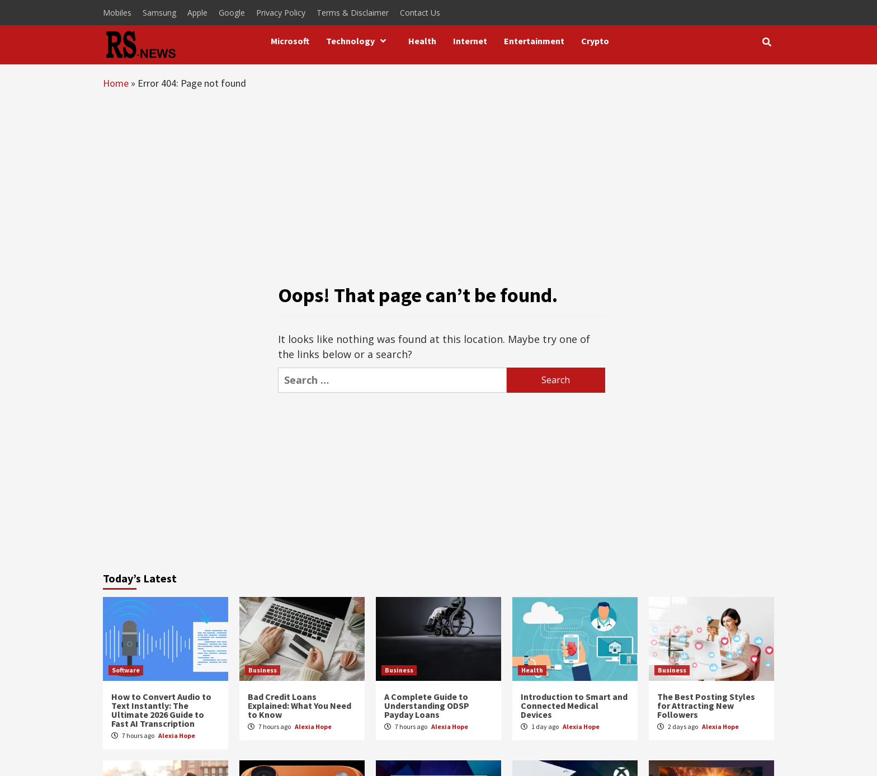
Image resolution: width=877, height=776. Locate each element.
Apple (197, 12)
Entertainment (534, 40)
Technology (359, 40)
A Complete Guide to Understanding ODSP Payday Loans (426, 705)
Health (422, 40)
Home (116, 83)
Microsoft (290, 40)
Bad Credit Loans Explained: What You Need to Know (299, 705)
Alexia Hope (176, 735)
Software (126, 670)
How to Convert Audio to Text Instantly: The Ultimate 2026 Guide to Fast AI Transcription (161, 710)
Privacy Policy (280, 12)
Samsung (159, 12)
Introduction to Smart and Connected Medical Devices (574, 705)
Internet (470, 40)
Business (262, 670)
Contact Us (420, 12)
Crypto (595, 40)
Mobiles (117, 12)
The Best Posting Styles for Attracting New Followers (706, 705)
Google (232, 12)
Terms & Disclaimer (353, 12)
